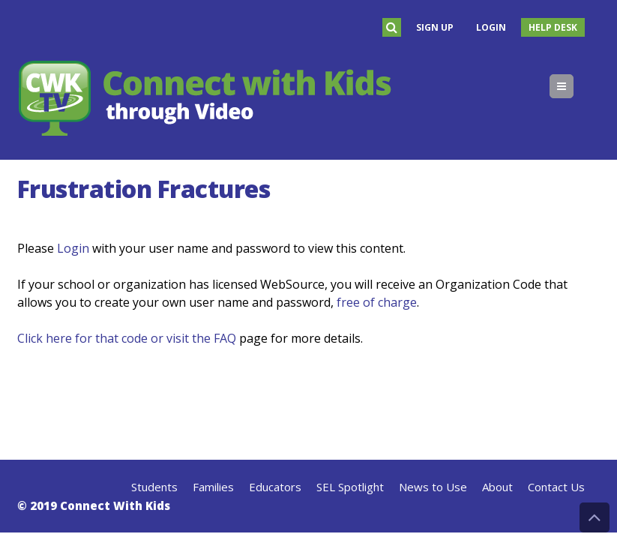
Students (154, 486)
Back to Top (595, 517)
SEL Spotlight (350, 486)
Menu (573, 86)
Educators (275, 486)
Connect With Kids (115, 505)
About (497, 486)
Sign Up (435, 27)
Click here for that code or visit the (115, 338)
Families (213, 486)
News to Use (433, 486)
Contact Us (556, 486)
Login (491, 27)
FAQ (225, 338)
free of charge (377, 302)
